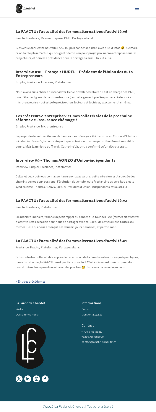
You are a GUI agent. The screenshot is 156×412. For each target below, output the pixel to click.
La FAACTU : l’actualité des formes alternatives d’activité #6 (71, 31)
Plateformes (63, 82)
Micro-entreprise (52, 38)
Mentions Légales (91, 314)
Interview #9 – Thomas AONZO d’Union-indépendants (65, 160)
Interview (47, 82)
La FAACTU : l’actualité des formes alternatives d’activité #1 (71, 241)
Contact (86, 309)
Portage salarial (82, 38)
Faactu (20, 38)
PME (67, 38)
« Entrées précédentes (30, 282)
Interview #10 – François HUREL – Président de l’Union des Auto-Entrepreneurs (75, 74)
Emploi (20, 82)
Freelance (32, 38)
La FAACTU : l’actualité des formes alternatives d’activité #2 (71, 200)
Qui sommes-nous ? (27, 314)
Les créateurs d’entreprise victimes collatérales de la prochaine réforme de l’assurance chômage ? (74, 118)
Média (19, 309)
